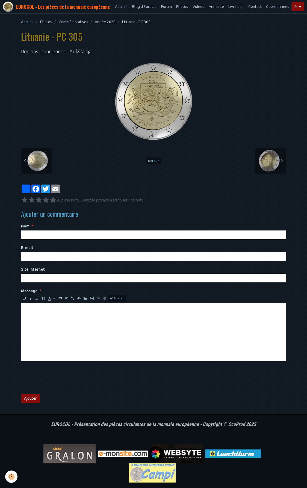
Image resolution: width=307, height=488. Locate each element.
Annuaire (216, 6)
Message (29, 291)
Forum (166, 6)
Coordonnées (277, 6)
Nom (25, 226)
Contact (255, 6)
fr (295, 7)
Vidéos (198, 6)
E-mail (27, 248)
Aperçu (117, 298)
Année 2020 (105, 22)
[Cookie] (11, 477)
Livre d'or (236, 6)
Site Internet (33, 269)
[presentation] (62, 377)
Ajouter (30, 398)
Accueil (121, 6)
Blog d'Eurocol (144, 6)
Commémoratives (73, 22)
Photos (182, 6)
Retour (153, 160)
